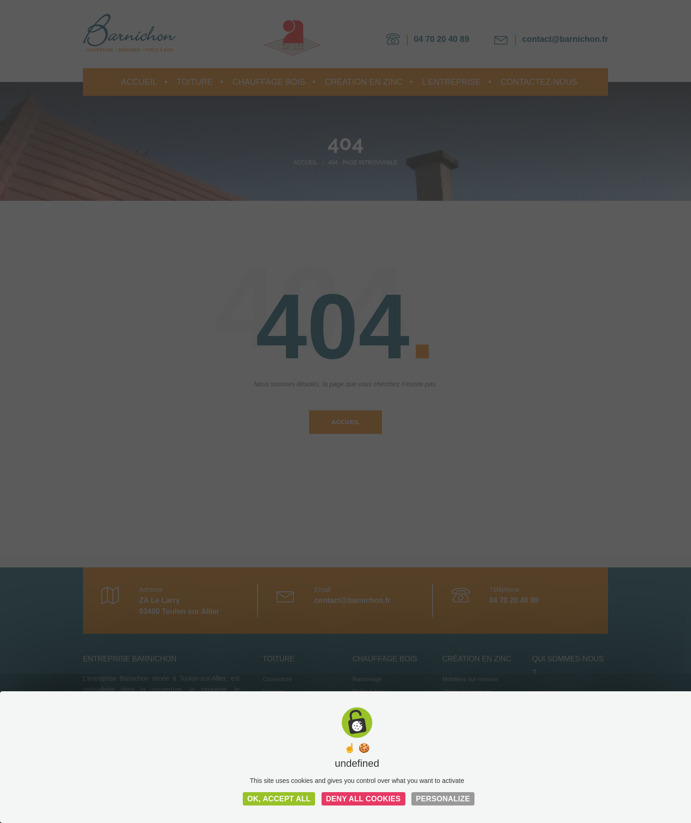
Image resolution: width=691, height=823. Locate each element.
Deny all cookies (363, 799)
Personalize (443, 799)
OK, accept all (279, 799)
